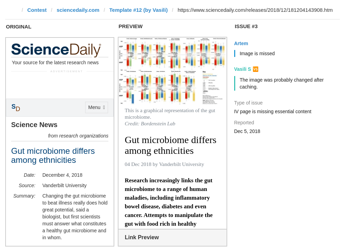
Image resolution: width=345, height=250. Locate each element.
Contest (37, 10)
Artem (241, 43)
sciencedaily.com (78, 10)
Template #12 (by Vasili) (138, 10)
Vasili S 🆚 (246, 69)
